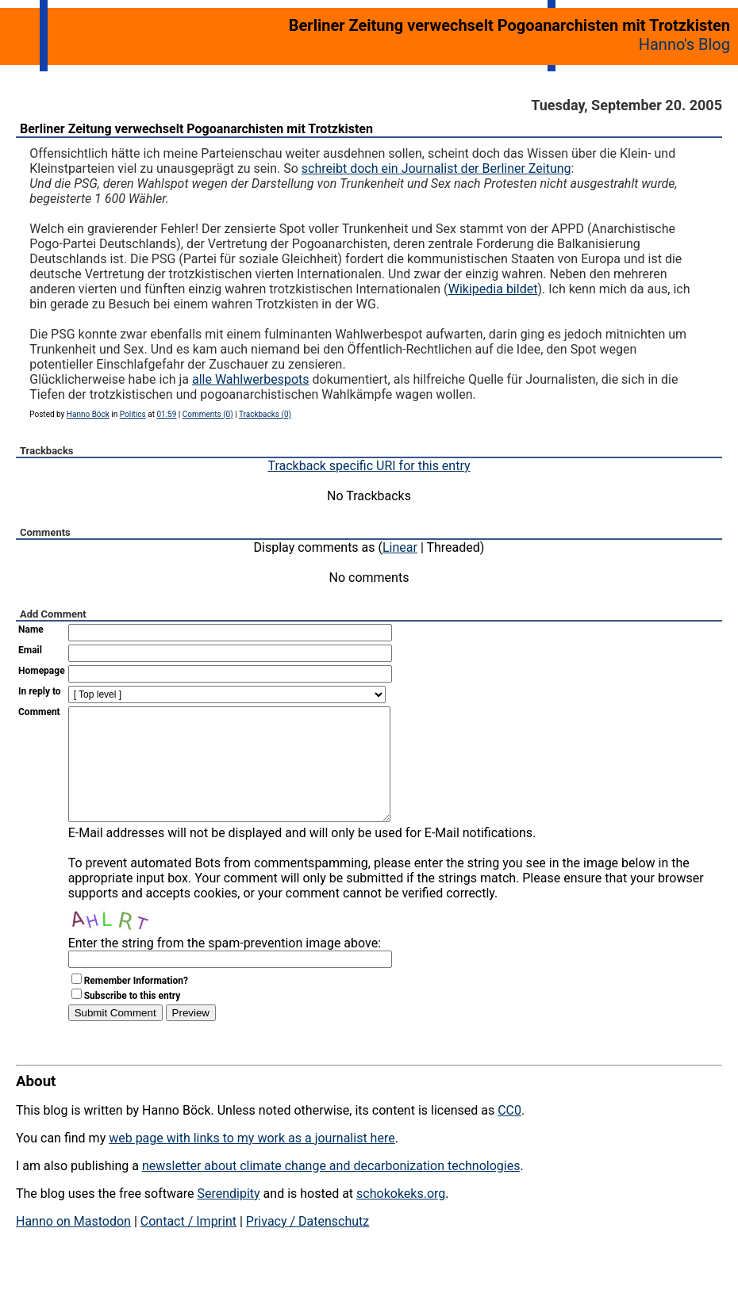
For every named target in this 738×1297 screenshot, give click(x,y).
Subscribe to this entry (132, 1019)
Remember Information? (136, 1004)
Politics (133, 414)
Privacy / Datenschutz (307, 1245)
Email (30, 650)
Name (31, 629)
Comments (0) (208, 414)
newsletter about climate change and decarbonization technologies (331, 1189)
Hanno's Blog (684, 44)
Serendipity (228, 1217)
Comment (39, 711)
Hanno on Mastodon (73, 1245)
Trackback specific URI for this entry (368, 465)
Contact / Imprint (188, 1245)
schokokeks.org (400, 1217)
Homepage (41, 670)
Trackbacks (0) (265, 414)
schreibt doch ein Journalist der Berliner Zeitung (436, 168)
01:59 (166, 414)
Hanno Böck (88, 414)
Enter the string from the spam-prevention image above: (224, 966)
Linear (399, 547)
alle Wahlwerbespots (250, 379)
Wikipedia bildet (493, 289)
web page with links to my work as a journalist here (252, 1161)
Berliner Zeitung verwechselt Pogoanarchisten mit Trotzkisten (196, 128)
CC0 (509, 1134)
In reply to (39, 691)
